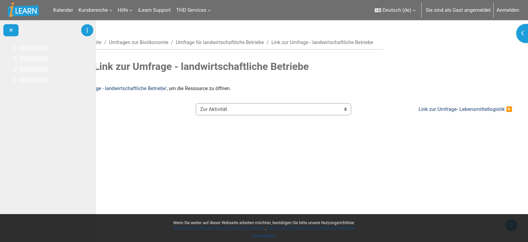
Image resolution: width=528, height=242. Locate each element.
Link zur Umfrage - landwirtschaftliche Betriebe (196, 89)
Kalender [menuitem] (63, 10)
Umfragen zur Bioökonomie (173, 43)
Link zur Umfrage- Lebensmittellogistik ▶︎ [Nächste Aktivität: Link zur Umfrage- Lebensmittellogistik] (453, 110)
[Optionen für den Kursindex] (87, 30)
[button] (395, 10)
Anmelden (507, 10)
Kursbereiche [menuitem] (93, 10)
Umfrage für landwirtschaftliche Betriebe (256, 43)
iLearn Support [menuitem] (154, 10)
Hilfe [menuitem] (123, 10)
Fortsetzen (264, 236)
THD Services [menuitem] (191, 10)
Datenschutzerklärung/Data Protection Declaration (219, 227)
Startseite (125, 43)
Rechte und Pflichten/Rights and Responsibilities (310, 227)
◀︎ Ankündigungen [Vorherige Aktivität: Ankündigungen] (134, 110)
